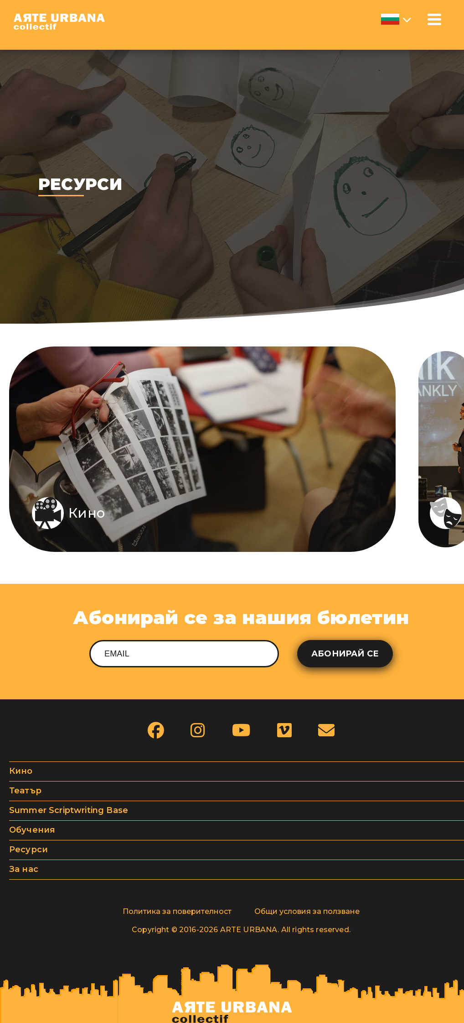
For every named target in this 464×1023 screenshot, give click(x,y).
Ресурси (28, 850)
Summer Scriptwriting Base (68, 810)
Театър (25, 791)
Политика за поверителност (177, 911)
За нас (23, 869)
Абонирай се (345, 654)
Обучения (32, 830)
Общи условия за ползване (307, 911)
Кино (21, 771)
